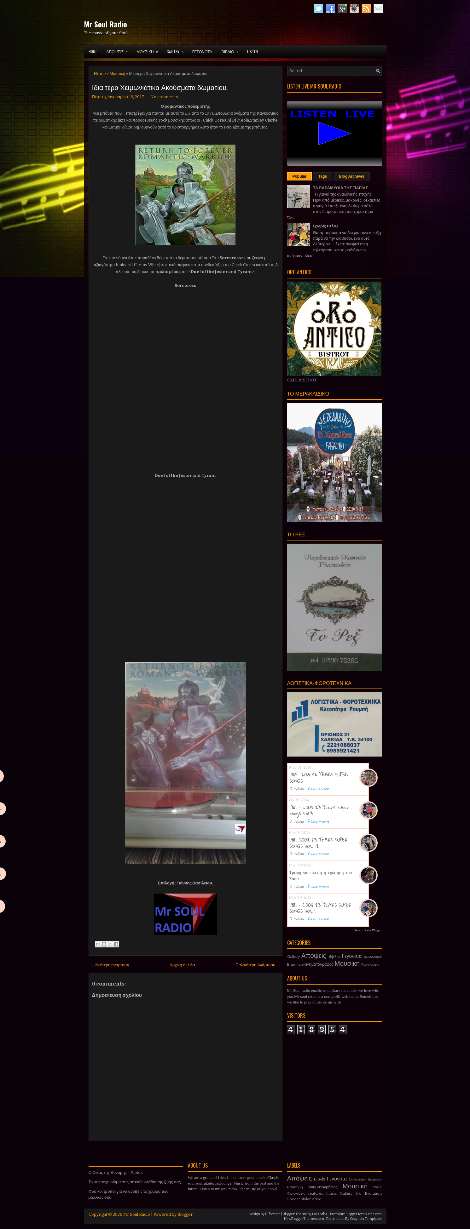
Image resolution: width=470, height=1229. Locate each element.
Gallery (293, 956)
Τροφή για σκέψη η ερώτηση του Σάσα (320, 875)
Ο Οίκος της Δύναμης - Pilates (116, 1172)
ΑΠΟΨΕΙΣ (119, 49)
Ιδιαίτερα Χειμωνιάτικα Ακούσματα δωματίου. (160, 87)
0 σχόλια (296, 788)
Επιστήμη (295, 964)
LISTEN (252, 51)
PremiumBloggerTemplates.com (356, 1214)
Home (93, 51)
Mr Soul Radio (105, 24)
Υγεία (377, 1187)
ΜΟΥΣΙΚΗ (149, 49)
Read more (318, 788)
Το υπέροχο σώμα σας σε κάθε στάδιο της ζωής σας (135, 1182)
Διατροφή (375, 1179)
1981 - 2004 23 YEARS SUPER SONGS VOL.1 (320, 908)
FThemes (273, 1214)
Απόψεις (313, 956)
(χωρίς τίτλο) (325, 226)
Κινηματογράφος (319, 964)
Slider (306, 1199)
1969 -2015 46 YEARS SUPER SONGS (318, 777)
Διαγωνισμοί (373, 957)
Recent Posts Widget (368, 930)
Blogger (185, 1214)
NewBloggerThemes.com (304, 1219)
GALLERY (177, 49)
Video (316, 1199)
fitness (331, 1194)
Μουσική (117, 73)
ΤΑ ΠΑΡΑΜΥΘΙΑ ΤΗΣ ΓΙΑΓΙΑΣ (340, 188)
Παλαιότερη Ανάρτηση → (258, 965)
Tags (322, 176)
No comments (164, 96)
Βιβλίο (334, 956)
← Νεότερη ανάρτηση (109, 965)
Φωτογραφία (370, 965)
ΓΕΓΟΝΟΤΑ (202, 51)
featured (315, 1193)
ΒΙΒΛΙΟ (232, 49)
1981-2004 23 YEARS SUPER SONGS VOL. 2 (318, 842)
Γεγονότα (352, 956)
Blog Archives (351, 176)
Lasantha (319, 1214)
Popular (300, 176)
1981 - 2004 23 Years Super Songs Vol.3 (319, 810)
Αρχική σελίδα (182, 965)
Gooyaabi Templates (366, 1219)
